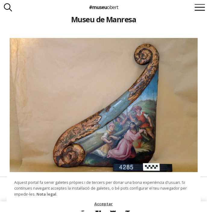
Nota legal (46, 194)
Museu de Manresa (103, 19)
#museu (103, 7)
